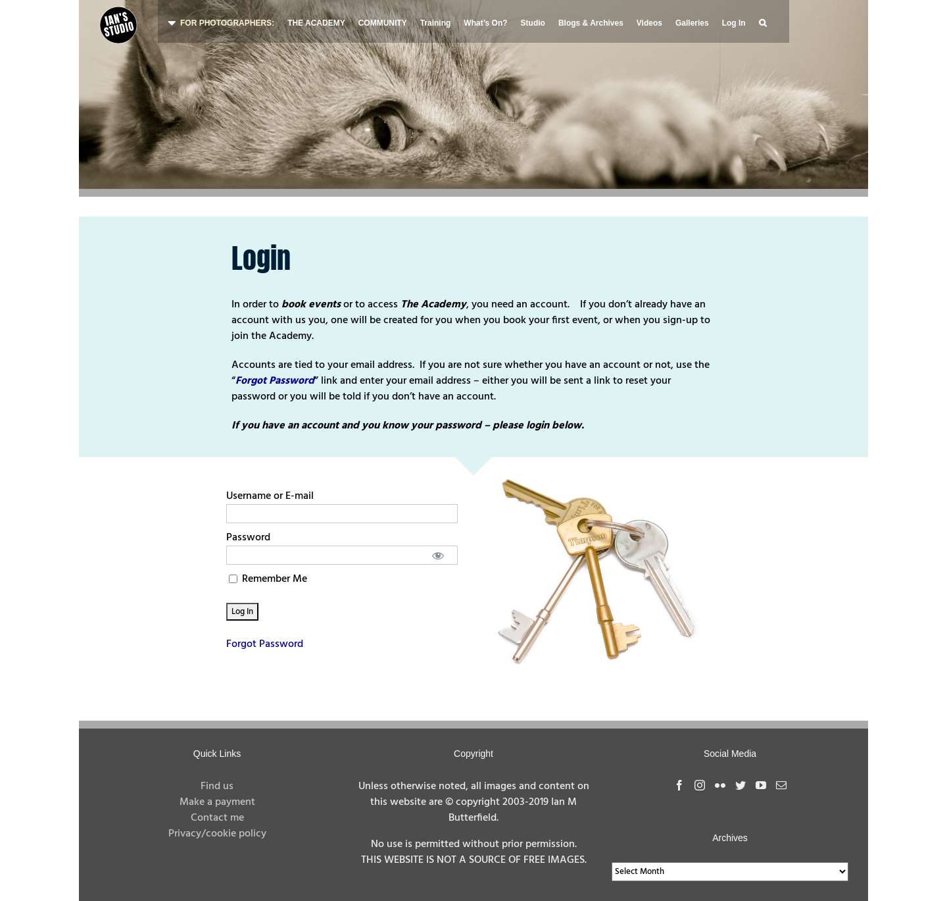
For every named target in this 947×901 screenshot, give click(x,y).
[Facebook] (679, 785)
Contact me (217, 818)
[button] (762, 21)
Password (248, 537)
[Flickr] (720, 785)
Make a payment (217, 802)
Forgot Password (264, 644)
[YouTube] (761, 785)
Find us (217, 786)
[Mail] (781, 785)
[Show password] (438, 555)
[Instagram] (699, 785)
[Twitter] (740, 785)
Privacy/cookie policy (217, 833)
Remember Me (268, 579)
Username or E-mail (270, 496)
